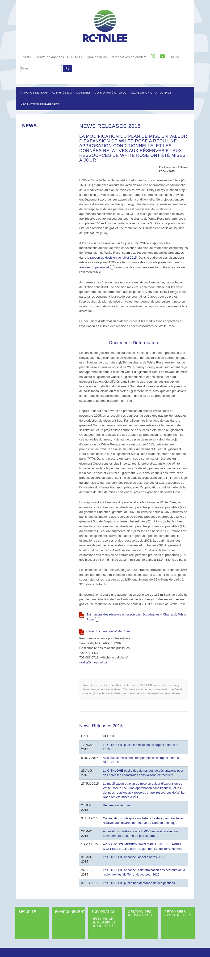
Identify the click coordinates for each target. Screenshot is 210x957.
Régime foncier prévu (117, 805)
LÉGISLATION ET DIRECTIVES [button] (151, 92)
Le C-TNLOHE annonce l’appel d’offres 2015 (133, 857)
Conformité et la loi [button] (111, 92)
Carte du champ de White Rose (108, 631)
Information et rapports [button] (40, 104)
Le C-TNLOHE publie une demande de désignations (139, 883)
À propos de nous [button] (34, 92)
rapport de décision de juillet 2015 (113, 257)
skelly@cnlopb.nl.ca (93, 662)
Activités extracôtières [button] (71, 92)
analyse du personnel (94, 267)
